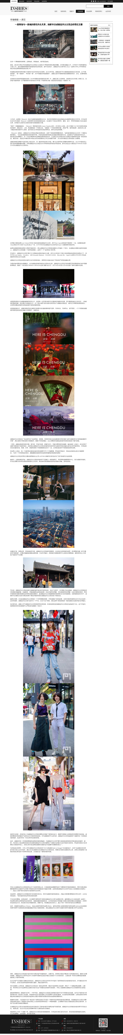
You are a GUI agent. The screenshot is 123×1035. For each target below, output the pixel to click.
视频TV (72, 11)
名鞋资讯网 (29, 1)
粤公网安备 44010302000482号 (17, 1030)
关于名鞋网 (110, 1)
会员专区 (108, 11)
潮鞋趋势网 (21, 1)
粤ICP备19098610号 (28, 1030)
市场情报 (80, 11)
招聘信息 (98, 1030)
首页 (56, 11)
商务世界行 (98, 11)
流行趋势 (109, 1030)
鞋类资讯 (63, 11)
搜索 (108, 6)
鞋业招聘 (89, 11)
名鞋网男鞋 (44, 1)
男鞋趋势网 (36, 1)
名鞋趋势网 (13, 1)
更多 (109, 25)
